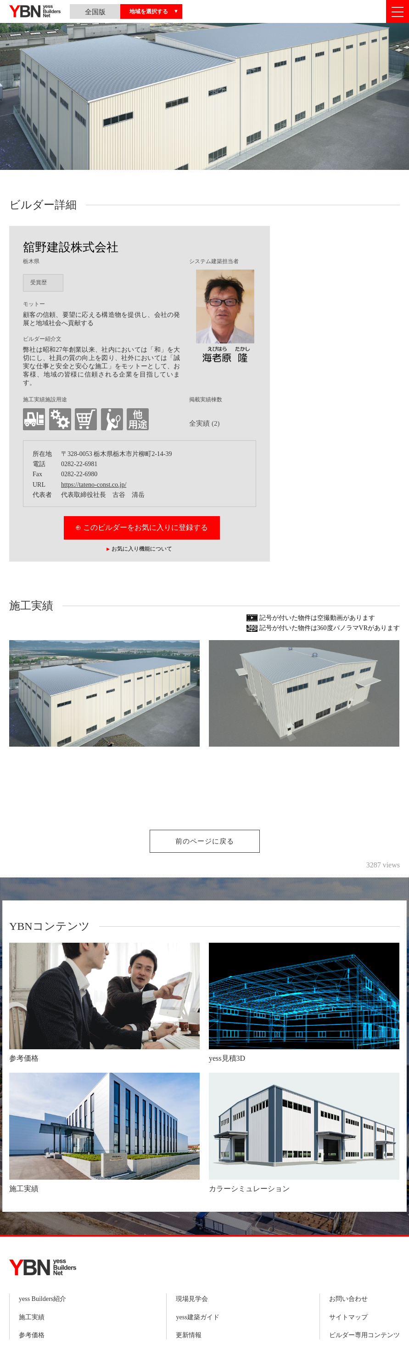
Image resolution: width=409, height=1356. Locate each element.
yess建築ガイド (197, 1317)
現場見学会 (192, 1298)
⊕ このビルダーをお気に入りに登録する (141, 527)
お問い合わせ (348, 1298)
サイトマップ (348, 1317)
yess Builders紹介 (42, 1298)
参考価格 (32, 1335)
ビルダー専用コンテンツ (364, 1335)
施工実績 (32, 1317)
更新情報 (189, 1335)
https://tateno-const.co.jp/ (93, 484)
